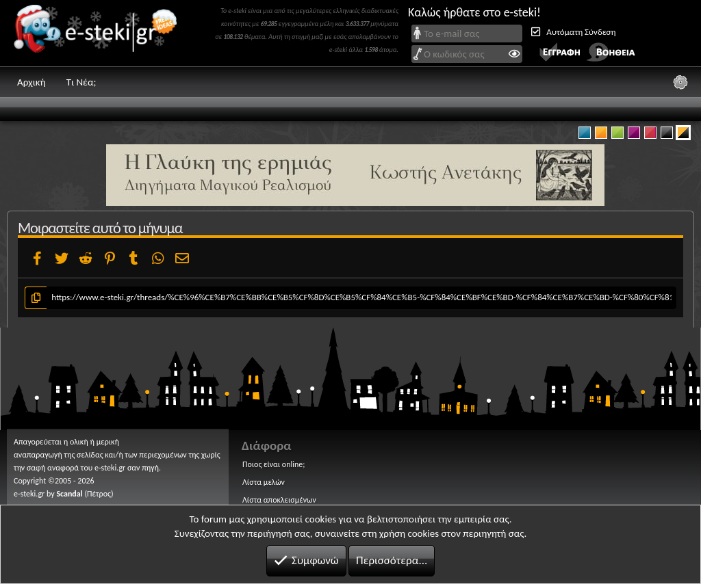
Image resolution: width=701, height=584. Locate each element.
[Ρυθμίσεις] (680, 82)
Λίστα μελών (263, 482)
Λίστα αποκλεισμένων (279, 500)
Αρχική (31, 82)
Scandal (69, 494)
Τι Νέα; (81, 82)
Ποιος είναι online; (273, 464)
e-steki (99, 33)
